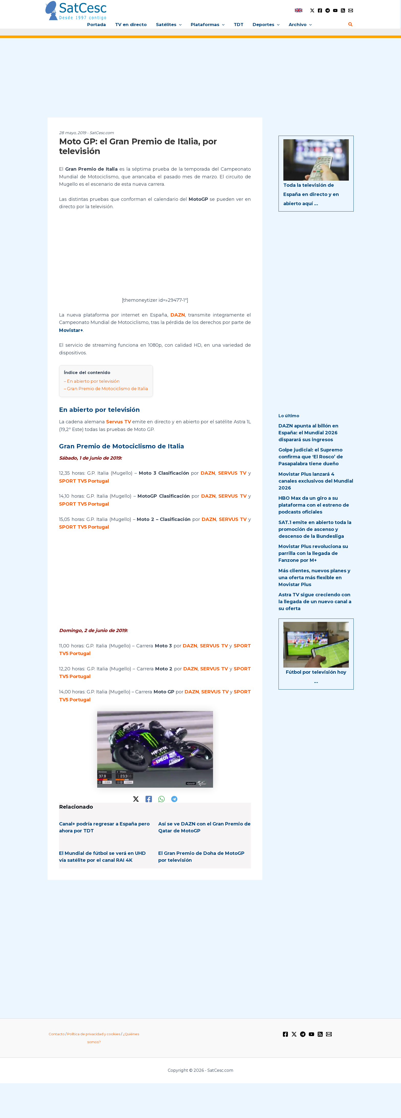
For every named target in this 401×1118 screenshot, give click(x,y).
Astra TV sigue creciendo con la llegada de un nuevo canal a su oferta (315, 601)
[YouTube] (335, 10)
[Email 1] (350, 10)
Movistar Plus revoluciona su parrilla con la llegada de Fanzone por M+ (313, 553)
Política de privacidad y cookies (93, 1030)
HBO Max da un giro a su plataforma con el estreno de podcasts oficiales (314, 505)
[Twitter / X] (312, 10)
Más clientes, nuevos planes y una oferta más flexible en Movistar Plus (314, 577)
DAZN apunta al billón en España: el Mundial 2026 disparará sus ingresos (308, 432)
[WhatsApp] (161, 795)
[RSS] (343, 10)
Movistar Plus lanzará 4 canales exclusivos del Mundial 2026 (316, 481)
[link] (298, 10)
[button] (179, 24)
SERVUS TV (232, 471)
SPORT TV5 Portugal (84, 479)
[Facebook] (320, 10)
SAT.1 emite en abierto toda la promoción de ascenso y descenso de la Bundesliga (315, 529)
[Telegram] (327, 10)
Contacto (57, 1030)
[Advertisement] (200, 81)
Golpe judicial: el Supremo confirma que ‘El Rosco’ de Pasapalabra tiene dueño (311, 457)
